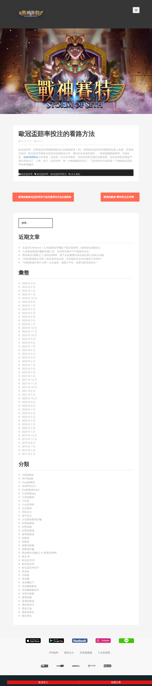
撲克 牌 (26, 556)
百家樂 (25, 575)
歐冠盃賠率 (27, 174)
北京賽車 (27, 508)
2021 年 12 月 (29, 379)
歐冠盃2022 (28, 560)
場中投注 (27, 515)
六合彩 (25, 500)
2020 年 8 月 (28, 405)
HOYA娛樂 (27, 478)
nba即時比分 (29, 486)
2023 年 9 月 (28, 339)
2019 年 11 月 (29, 439)
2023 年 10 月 (29, 335)
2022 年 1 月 (28, 376)
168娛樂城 (28, 474)
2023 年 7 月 (28, 346)
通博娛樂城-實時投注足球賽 (120, 197)
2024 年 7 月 (28, 305)
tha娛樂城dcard (30, 489)
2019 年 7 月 (28, 446)
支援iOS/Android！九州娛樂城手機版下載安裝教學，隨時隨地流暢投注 (61, 247)
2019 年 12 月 (29, 435)
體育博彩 (27, 615)
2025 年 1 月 (28, 294)
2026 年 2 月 (28, 283)
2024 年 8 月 (28, 302)
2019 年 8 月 (28, 442)
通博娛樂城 (28, 601)
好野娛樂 (27, 526)
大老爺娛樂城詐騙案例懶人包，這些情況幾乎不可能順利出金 (55, 251)
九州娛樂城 (28, 497)
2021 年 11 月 (29, 383)
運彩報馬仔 (28, 604)
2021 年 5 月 (28, 394)
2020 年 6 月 (28, 413)
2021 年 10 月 (29, 387)
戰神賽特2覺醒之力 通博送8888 (39, 552)
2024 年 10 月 (29, 298)
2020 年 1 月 (28, 431)
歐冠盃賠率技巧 (30, 567)
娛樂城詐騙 (28, 549)
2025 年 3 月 (28, 290)
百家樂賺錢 (86, 652)
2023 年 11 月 (29, 331)
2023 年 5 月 (28, 353)
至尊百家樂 (28, 593)
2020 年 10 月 (29, 398)
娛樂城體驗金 (30, 157)
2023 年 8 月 (28, 342)
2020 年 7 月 (28, 409)
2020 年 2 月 (28, 428)
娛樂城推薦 (28, 545)
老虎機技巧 (28, 582)
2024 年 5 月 (28, 313)
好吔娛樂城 (28, 523)
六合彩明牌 (28, 504)
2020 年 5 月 (28, 417)
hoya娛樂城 (28, 482)
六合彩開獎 (104, 652)
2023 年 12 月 (29, 327)
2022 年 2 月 (28, 372)
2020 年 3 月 (28, 424)
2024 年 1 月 (28, 324)
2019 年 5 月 (28, 450)
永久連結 (75, 174)
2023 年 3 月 (28, 357)
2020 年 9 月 (28, 402)
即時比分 (27, 512)
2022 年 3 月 (28, 368)
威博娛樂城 (28, 534)
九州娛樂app (29, 493)
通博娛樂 (27, 597)
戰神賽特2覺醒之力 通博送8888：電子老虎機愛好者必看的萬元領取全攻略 (63, 255)
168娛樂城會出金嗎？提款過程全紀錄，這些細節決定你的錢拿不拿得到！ (62, 258)
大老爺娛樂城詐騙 (32, 519)
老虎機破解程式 (30, 589)
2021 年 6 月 (28, 391)
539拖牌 (53, 652)
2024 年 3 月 (28, 320)
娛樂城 (25, 538)
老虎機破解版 (29, 586)
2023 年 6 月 (28, 350)
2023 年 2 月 (28, 361)
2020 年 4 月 (28, 420)
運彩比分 (69, 652)
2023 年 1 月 (28, 365)
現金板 (25, 571)
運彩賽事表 (28, 612)
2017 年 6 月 (28, 454)
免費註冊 (116, 682)
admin (39, 141)
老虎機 (25, 578)
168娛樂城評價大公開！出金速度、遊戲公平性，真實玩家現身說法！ (60, 262)
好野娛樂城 (28, 530)
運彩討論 (27, 608)
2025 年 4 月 (28, 287)
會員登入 (43, 682)
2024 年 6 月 (28, 309)
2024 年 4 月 (28, 316)
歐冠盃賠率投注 (59, 174)
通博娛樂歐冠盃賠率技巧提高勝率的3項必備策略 (43, 197)
